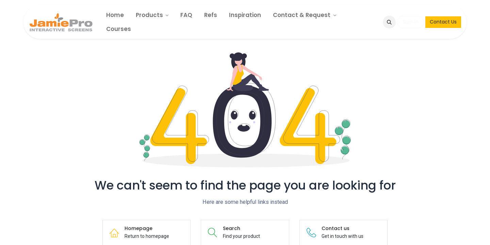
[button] (389, 22)
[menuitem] (115, 15)
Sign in (410, 21)
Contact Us (443, 21)
